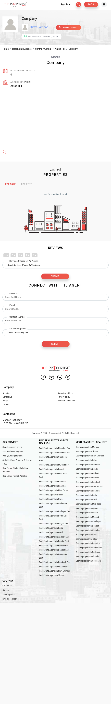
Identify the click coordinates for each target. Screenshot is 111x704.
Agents (65, 4)
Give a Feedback (9, 599)
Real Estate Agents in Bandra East (54, 541)
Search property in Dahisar (87, 526)
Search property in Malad (87, 513)
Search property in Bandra (87, 469)
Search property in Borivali (87, 478)
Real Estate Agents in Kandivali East (55, 562)
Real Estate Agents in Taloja (51, 494)
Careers (6, 404)
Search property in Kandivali (88, 482)
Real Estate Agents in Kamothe (52, 481)
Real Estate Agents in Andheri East (54, 537)
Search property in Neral (86, 499)
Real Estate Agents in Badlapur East (54, 511)
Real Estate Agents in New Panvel (54, 490)
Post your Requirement (12, 456)
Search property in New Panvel (89, 486)
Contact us (7, 397)
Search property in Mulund (87, 517)
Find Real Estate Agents (12, 451)
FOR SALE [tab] (10, 184)
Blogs (5, 400)
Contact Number (17, 317)
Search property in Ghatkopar (88, 521)
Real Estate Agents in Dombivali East (53, 518)
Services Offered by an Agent (23, 261)
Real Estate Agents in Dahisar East (54, 550)
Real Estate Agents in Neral (51, 532)
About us (7, 393)
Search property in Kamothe (88, 543)
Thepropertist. (55, 433)
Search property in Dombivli (88, 464)
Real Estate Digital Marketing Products (15, 470)
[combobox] (55, 264)
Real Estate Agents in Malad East (53, 566)
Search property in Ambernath (89, 547)
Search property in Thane (87, 451)
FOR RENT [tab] (26, 184)
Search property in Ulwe (86, 534)
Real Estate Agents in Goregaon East (53, 556)
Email (12, 305)
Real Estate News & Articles (14, 476)
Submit (55, 344)
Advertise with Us (65, 393)
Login (91, 4)
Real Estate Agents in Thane (51, 575)
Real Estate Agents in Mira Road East (53, 475)
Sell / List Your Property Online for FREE (17, 462)
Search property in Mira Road (88, 504)
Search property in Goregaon (88, 561)
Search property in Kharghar (88, 491)
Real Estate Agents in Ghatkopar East (53, 459)
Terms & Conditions (66, 400)
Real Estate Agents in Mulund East (54, 465)
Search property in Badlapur (88, 552)
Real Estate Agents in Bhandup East (54, 448)
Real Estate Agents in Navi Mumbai (54, 571)
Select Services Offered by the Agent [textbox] (24, 265)
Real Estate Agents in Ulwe (50, 499)
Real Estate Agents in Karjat (51, 528)
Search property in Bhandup (88, 556)
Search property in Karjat (87, 495)
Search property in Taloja (87, 539)
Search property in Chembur (88, 530)
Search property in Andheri (87, 473)
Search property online (12, 447)
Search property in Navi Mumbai (90, 456)
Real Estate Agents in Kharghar (52, 486)
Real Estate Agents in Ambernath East (53, 505)
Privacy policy (64, 397)
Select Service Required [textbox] (18, 333)
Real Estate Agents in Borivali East (54, 545)
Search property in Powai (87, 508)
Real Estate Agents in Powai (51, 469)
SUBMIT (55, 276)
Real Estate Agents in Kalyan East (53, 523)
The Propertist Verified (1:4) (41, 37)
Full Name (14, 294)
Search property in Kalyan (87, 460)
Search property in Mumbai (87, 447)
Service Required (17, 329)
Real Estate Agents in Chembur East (55, 452)
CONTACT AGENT (68, 27)
